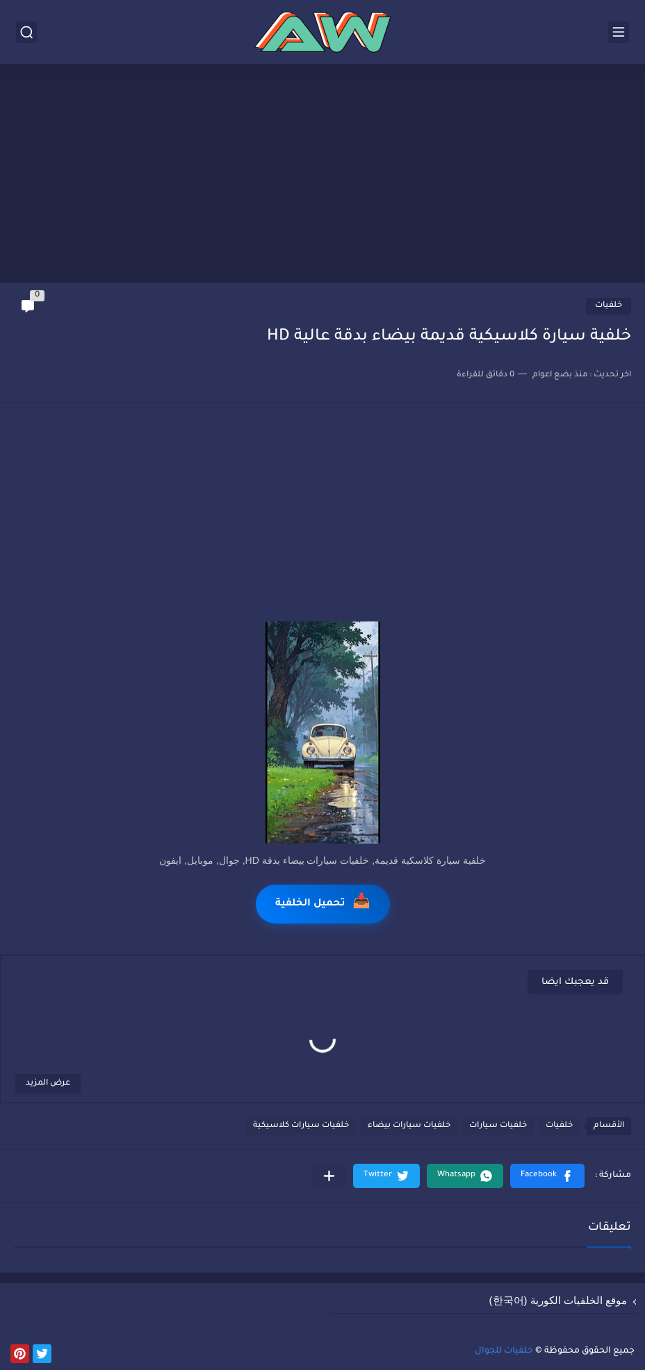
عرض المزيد (48, 1083)
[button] (547, 1176)
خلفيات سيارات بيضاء (409, 1125)
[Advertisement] (322, 175)
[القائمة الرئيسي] (618, 32)
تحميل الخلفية (322, 903)
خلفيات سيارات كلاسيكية (301, 1125)
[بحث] (26, 32)
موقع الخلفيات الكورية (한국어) (558, 1300)
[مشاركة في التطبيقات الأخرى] (329, 1176)
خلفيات (608, 305)
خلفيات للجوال (504, 1351)
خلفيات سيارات (498, 1125)
